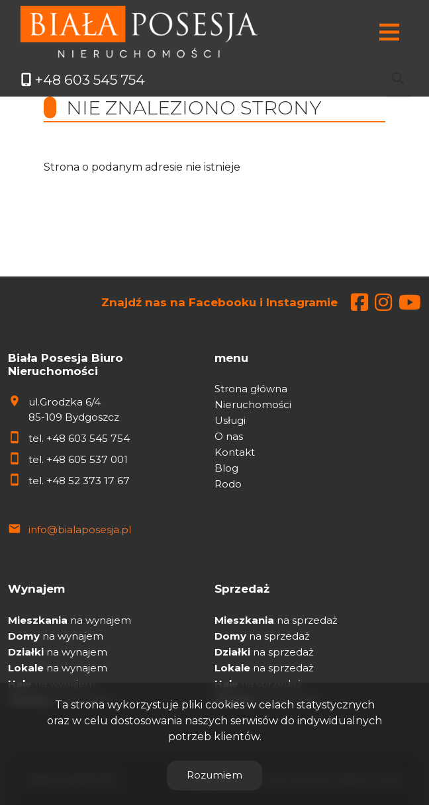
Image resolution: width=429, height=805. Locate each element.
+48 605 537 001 (87, 459)
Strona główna (251, 388)
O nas (229, 436)
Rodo (228, 484)
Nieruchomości (253, 404)
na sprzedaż (276, 620)
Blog (226, 468)
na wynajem (69, 620)
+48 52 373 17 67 (88, 480)
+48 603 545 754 (88, 438)
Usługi (230, 420)
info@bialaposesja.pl (79, 529)
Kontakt (235, 452)
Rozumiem (214, 775)
